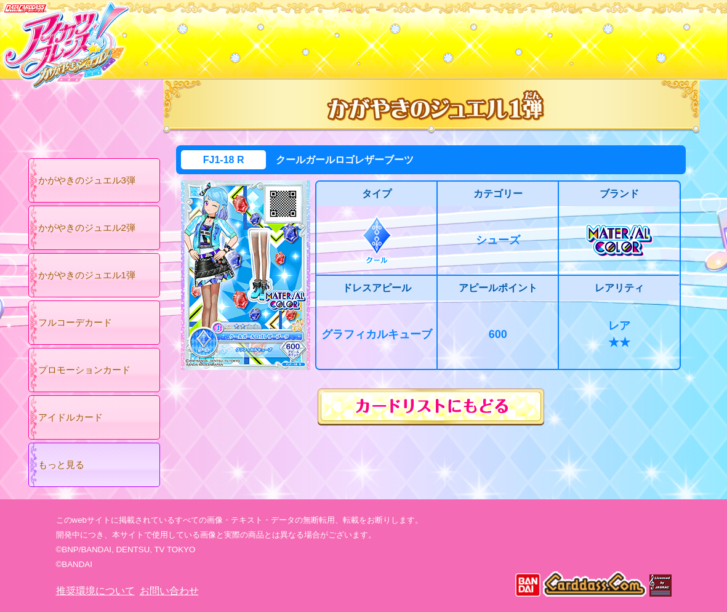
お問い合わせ (169, 591)
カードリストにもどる (431, 407)
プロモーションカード (84, 369)
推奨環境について (95, 591)
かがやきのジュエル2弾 (86, 227)
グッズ (442, 36)
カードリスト (285, 36)
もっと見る (61, 464)
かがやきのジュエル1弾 (86, 275)
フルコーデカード (75, 322)
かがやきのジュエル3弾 (86, 180)
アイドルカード (70, 417)
